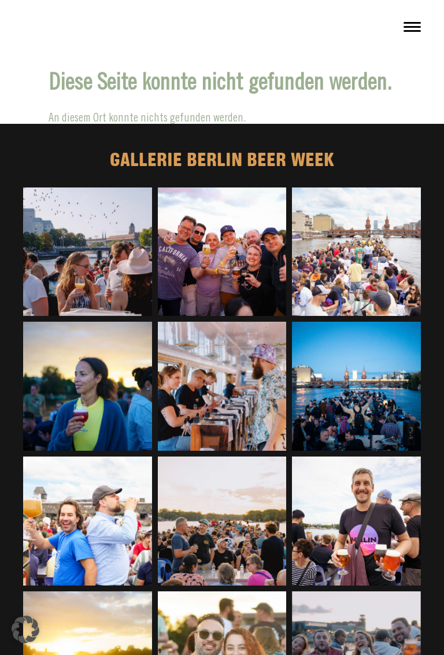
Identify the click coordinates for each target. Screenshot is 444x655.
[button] (25, 629)
